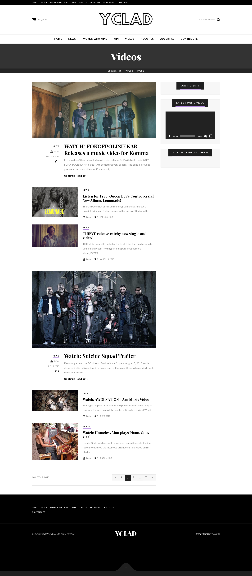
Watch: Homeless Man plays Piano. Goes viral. (116, 434)
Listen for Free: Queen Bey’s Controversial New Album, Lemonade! (118, 198)
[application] (190, 125)
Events (87, 393)
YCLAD (53, 533)
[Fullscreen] (210, 136)
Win (74, 2)
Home (35, 2)
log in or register (207, 19)
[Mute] (205, 136)
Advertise (109, 2)
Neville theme (202, 533)
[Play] (169, 136)
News (44, 2)
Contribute (124, 2)
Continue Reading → (76, 175)
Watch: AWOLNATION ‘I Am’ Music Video (116, 399)
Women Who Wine (59, 2)
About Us (95, 2)
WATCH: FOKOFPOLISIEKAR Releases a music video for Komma (107, 149)
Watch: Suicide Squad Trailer (101, 356)
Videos (83, 2)
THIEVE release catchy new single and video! (114, 235)
